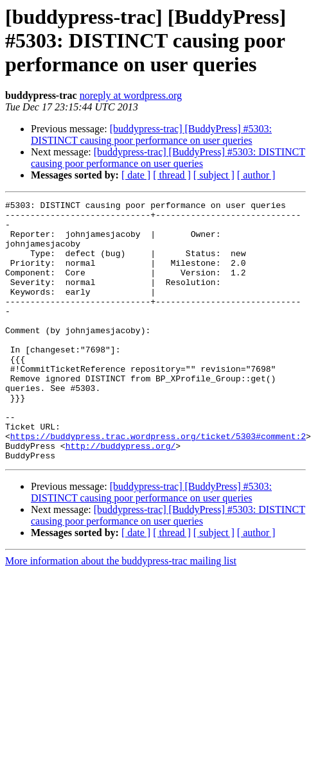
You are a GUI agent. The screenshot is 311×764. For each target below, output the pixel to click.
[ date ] (135, 174)
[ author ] (256, 174)
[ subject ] (214, 174)
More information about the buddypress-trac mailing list (120, 578)
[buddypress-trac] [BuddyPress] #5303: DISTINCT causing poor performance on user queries (151, 134)
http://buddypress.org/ (121, 461)
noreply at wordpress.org (131, 95)
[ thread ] (172, 174)
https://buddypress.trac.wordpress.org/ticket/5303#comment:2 (158, 449)
